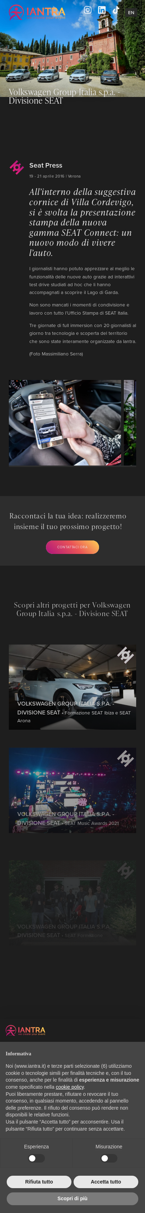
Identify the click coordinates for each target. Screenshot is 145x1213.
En (131, 12)
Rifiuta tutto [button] (39, 1182)
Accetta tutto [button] (106, 1182)
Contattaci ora (72, 547)
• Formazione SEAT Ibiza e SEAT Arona (74, 734)
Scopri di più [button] (73, 1198)
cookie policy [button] (70, 1087)
